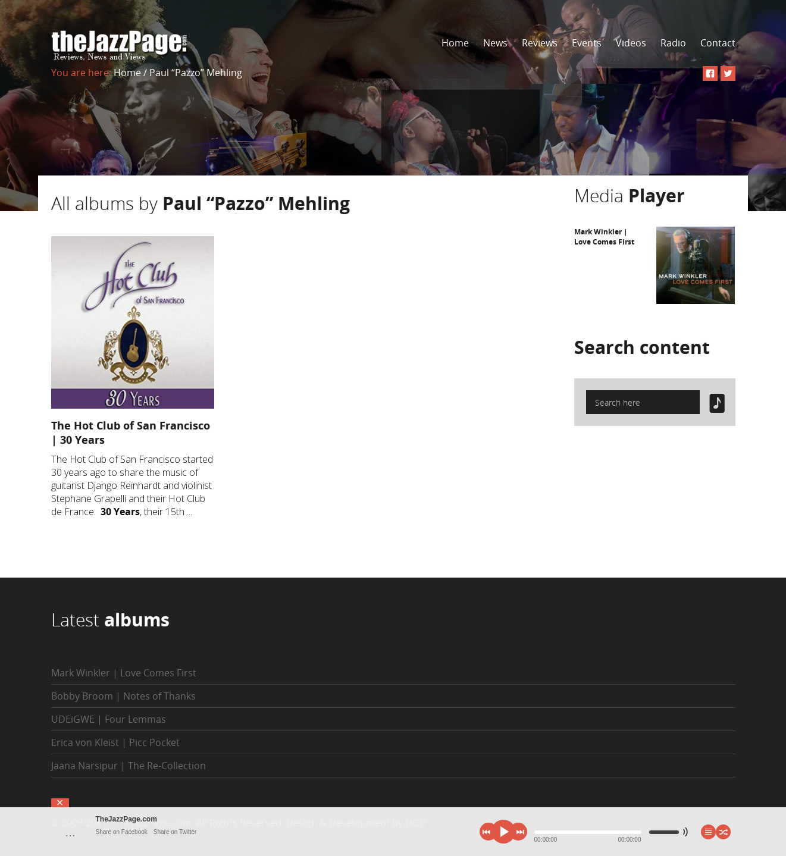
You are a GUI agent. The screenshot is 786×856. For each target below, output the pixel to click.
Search (642, 347)
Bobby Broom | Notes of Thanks (123, 696)
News (495, 42)
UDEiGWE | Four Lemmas (108, 719)
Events (587, 42)
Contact (717, 42)
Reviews (540, 42)
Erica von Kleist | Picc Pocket (115, 742)
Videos (631, 42)
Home (455, 42)
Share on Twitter (175, 832)
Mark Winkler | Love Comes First (604, 237)
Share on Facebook (122, 832)
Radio (673, 42)
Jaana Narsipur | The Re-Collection (128, 765)
